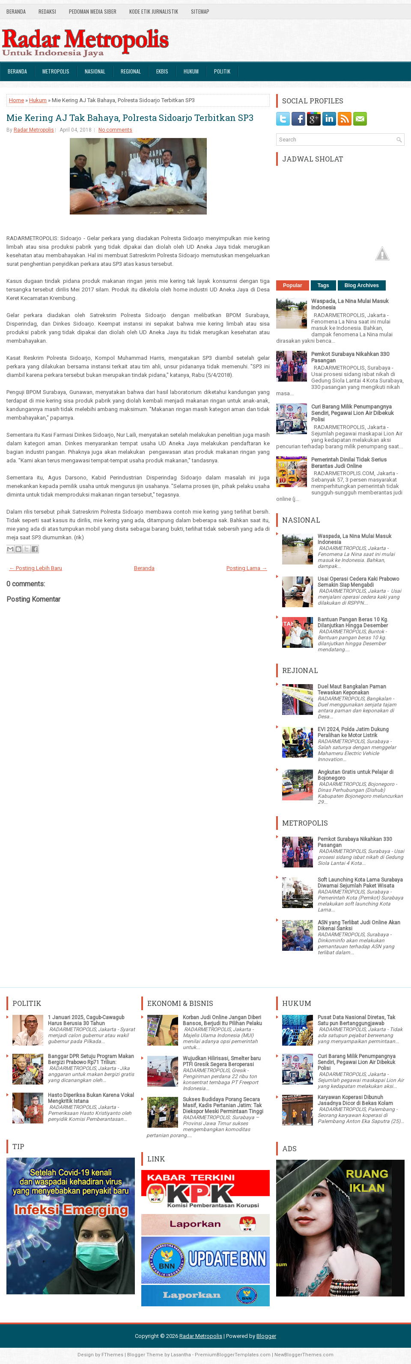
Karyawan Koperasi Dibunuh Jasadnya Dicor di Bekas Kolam (355, 1100)
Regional (131, 71)
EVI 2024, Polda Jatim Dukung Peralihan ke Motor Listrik (353, 732)
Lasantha (181, 1355)
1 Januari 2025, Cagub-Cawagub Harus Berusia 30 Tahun (86, 1020)
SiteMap (200, 11)
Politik (222, 71)
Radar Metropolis (34, 130)
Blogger (266, 1336)
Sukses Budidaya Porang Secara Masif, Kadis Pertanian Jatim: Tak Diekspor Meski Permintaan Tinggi (223, 1105)
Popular (292, 285)
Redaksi (47, 11)
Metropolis (55, 71)
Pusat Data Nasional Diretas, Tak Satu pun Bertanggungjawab (356, 1020)
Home (16, 100)
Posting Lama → (246, 568)
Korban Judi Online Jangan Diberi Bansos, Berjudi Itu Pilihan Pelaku (222, 1020)
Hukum (191, 71)
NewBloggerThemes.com (304, 1355)
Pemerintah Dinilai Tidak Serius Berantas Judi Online (349, 462)
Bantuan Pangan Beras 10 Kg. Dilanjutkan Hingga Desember (353, 623)
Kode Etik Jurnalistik (153, 11)
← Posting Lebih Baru (35, 568)
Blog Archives (362, 285)
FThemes (112, 1355)
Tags (323, 285)
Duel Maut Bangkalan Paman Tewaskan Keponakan (352, 690)
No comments (115, 130)
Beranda (16, 11)
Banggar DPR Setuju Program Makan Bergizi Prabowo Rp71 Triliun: (91, 1059)
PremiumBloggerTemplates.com (233, 1355)
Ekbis (162, 71)
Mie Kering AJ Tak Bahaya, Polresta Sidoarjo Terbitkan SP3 (129, 117)
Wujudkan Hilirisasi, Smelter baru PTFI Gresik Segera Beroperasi (222, 1061)
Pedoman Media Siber (92, 11)
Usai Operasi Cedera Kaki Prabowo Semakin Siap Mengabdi (358, 582)
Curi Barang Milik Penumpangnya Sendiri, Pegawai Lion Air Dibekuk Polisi (352, 413)
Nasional (95, 71)
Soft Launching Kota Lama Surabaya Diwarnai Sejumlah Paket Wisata (360, 883)
